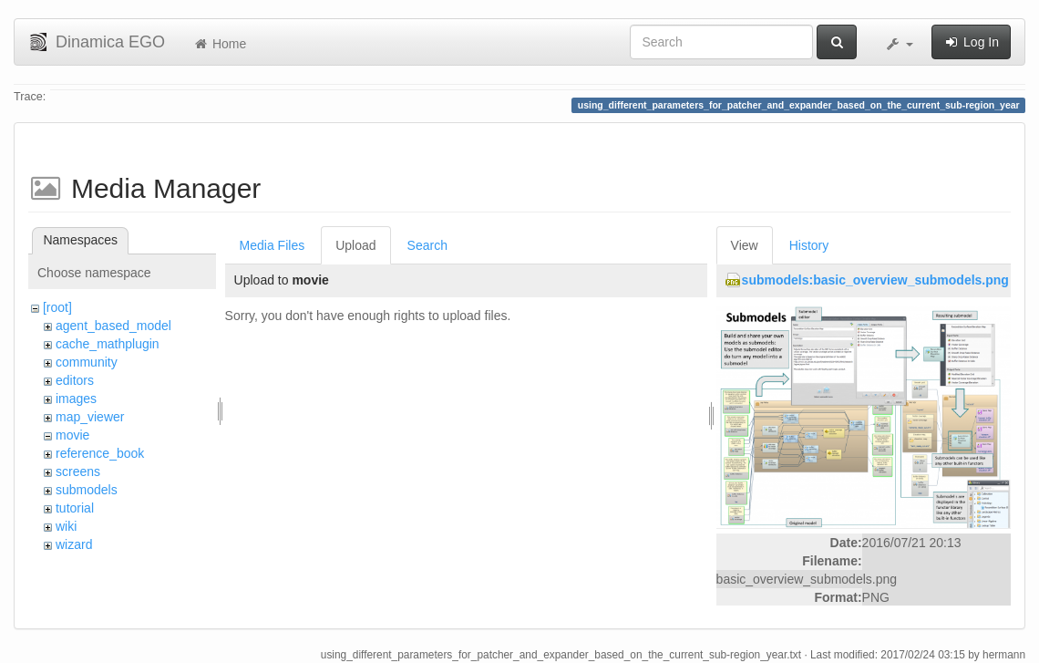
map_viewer (90, 416)
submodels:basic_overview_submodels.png (875, 280)
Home (219, 43)
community (87, 362)
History (809, 245)
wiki (66, 526)
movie (72, 435)
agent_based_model (113, 325)
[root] (57, 307)
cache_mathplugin (107, 344)
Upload (355, 245)
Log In (971, 42)
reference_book (100, 453)
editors (75, 380)
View (744, 245)
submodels (87, 489)
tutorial (75, 508)
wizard (74, 544)
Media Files (272, 245)
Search (427, 245)
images (76, 398)
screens (78, 471)
